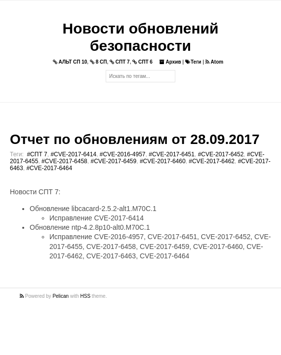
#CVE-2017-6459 (113, 161)
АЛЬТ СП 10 (70, 62)
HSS (85, 296)
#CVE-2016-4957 (123, 154)
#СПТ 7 (37, 154)
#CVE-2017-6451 (172, 154)
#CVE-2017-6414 (73, 154)
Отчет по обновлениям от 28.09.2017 (134, 139)
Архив (170, 62)
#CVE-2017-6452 (221, 154)
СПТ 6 (142, 62)
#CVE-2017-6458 (64, 161)
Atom (214, 62)
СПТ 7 (120, 62)
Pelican (60, 296)
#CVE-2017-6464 (49, 168)
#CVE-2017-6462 (212, 161)
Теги (193, 62)
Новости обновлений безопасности (141, 37)
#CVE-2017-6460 (163, 161)
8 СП (98, 62)
